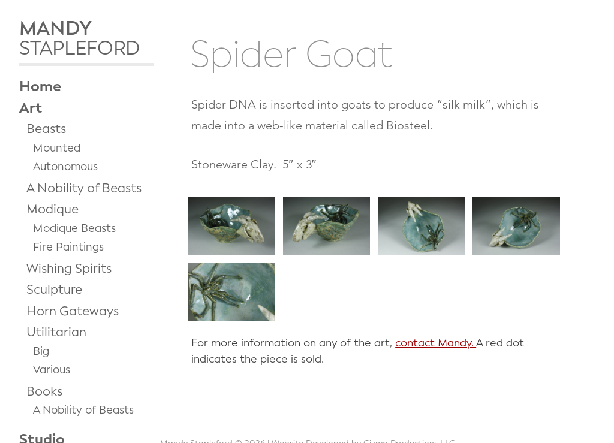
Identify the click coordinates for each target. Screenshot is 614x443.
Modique (52, 209)
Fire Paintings (68, 247)
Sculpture (54, 289)
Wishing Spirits (69, 268)
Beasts (46, 129)
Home (40, 86)
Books (44, 391)
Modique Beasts (74, 228)
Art (31, 108)
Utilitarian (56, 332)
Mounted (56, 148)
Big (41, 351)
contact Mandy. (435, 342)
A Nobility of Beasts (84, 188)
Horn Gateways (72, 311)
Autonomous (65, 166)
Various (51, 369)
